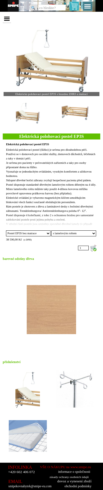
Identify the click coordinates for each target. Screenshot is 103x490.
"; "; (28, 233)
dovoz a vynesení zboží (74, 481)
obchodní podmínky (78, 486)
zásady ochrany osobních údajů (69, 477)
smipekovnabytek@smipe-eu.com (30, 486)
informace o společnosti (74, 472)
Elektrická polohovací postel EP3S (27, 144)
